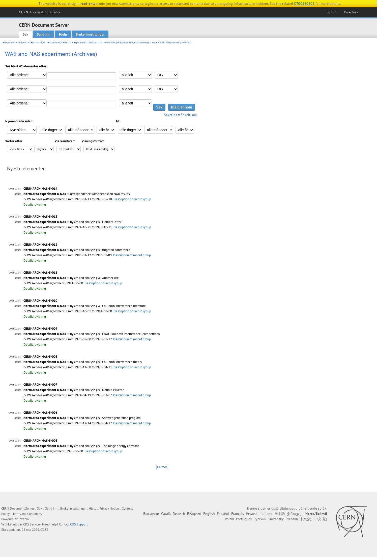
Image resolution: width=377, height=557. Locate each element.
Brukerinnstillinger (90, 34)
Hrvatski (252, 513)
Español (223, 513)
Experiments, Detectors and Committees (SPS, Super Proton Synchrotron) (111, 42)
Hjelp (63, 34)
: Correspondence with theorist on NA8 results (76, 194)
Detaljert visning (34, 204)
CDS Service (31, 524)
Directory (351, 12)
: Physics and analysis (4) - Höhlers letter (72, 222)
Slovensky (275, 519)
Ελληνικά (194, 513)
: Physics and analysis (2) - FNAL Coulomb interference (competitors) (91, 334)
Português (244, 519)
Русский (260, 519)
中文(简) (306, 519)
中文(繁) (320, 519)
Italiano (266, 513)
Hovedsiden (9, 42)
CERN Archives (37, 42)
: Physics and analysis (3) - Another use (71, 278)
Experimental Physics (59, 42)
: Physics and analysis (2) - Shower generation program (82, 418)
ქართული (295, 513)
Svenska (291, 519)
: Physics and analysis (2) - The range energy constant (81, 446)
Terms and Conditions (27, 514)
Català (166, 513)
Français (237, 513)
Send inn (43, 34)
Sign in (331, 12)
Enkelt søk (189, 115)
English (209, 513)
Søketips (170, 115)
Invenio (23, 519)
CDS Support (79, 524)
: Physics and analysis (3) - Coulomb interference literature (84, 306)
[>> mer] (162, 467)
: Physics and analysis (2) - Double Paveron (73, 390)
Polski (229, 519)
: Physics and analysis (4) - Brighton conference (76, 250)
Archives (22, 42)
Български (151, 513)
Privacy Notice (109, 508)
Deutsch (179, 513)
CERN (40, 12)
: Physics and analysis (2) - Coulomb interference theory (82, 362)
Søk (25, 34)
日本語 (279, 513)
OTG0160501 (304, 3)
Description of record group (132, 199)
